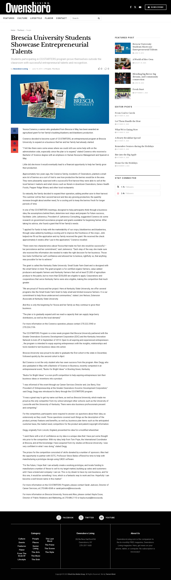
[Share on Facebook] (14, 131)
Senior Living (36, 547)
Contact (61, 18)
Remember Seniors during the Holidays (134, 146)
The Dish (36, 559)
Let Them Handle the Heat (127, 121)
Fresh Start (138, 89)
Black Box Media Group (76, 574)
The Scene (50, 548)
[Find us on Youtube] (140, 7)
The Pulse (49, 545)
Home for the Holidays (126, 163)
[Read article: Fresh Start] (123, 93)
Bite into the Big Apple (125, 155)
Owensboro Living (20, 69)
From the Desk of (21, 554)
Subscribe (156, 7)
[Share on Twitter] (14, 137)
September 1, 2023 (140, 93)
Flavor (49, 18)
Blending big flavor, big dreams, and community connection (145, 77)
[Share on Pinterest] (14, 143)
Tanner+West (110, 574)
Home (13, 30)
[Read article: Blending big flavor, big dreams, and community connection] (123, 78)
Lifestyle (36, 18)
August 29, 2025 (139, 63)
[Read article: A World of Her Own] (123, 63)
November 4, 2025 (122, 166)
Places (35, 542)
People (28, 30)
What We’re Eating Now (126, 129)
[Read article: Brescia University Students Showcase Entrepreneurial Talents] (123, 48)
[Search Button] (99, 18)
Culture (22, 18)
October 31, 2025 (122, 116)
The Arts (36, 552)
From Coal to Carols (125, 113)
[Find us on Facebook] (130, 7)
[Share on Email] (14, 150)
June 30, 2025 (138, 83)
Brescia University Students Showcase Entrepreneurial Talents (145, 47)
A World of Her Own (143, 59)
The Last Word (50, 540)
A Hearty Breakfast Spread (127, 138)
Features (9, 18)
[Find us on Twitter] (135, 7)
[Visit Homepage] (27, 7)
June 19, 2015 (37, 69)
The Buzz (20, 30)
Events (22, 542)
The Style (49, 552)
